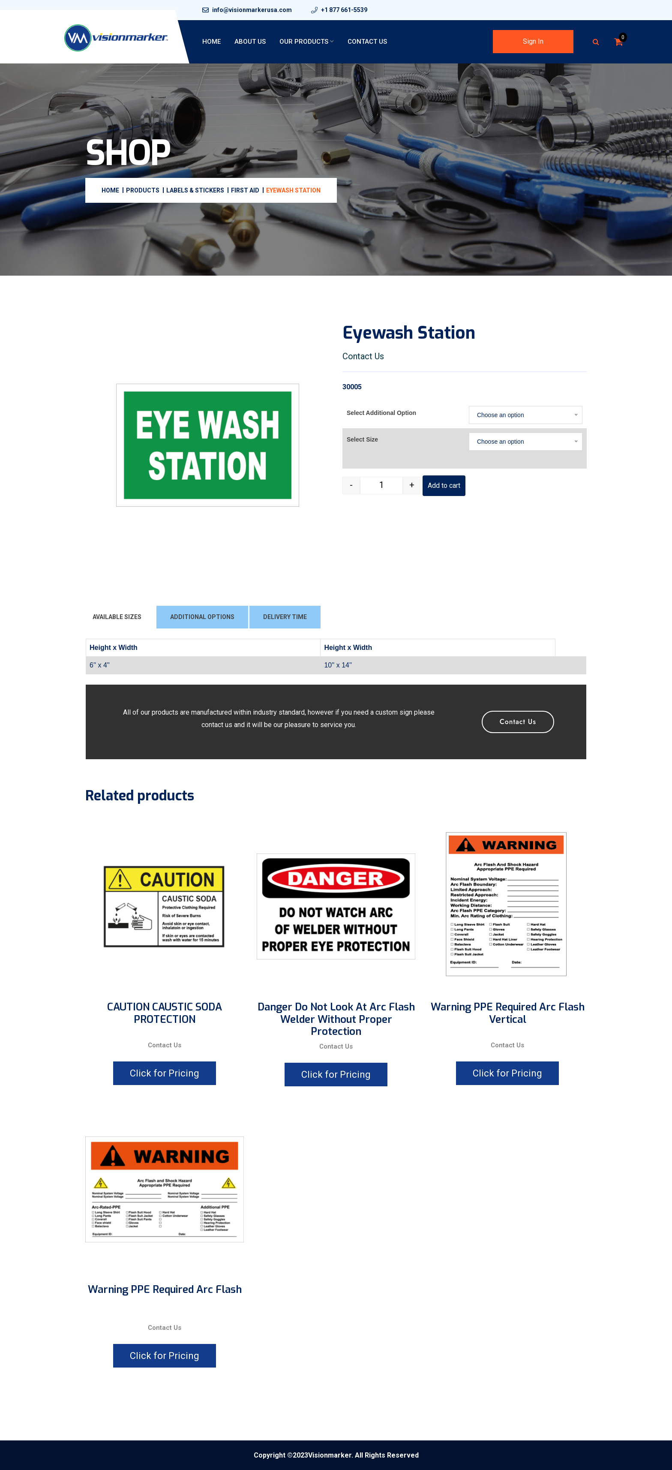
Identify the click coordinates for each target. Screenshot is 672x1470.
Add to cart (444, 485)
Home (211, 41)
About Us (250, 41)
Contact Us (367, 41)
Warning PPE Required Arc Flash (165, 1290)
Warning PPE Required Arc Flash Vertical (508, 1013)
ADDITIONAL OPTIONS (202, 616)
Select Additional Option (381, 412)
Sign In (533, 41)
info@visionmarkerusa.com (252, 9)
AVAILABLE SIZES (117, 616)
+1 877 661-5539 (344, 9)
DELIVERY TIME (285, 616)
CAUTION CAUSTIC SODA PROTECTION (164, 1013)
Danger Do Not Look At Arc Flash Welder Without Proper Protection (336, 1019)
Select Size (362, 439)
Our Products (303, 41)
